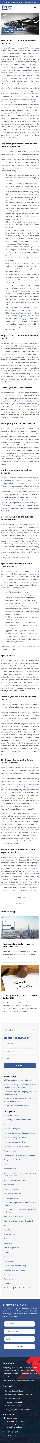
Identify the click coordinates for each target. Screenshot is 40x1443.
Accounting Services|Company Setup (18, 1120)
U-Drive (10, 211)
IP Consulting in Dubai (13, 1402)
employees (20, 647)
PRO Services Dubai (12, 1398)
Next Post (20, 903)
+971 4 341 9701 (7, 2)
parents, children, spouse (27, 682)
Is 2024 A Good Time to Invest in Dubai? (18, 1080)
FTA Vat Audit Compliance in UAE (16, 1106)
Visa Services (8, 1283)
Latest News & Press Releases (14, 1217)
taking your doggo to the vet (17, 94)
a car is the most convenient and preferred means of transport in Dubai (20, 99)
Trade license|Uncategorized (14, 1270)
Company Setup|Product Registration (17, 1160)
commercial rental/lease (11, 787)
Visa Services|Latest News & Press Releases (19, 1288)
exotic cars (20, 64)
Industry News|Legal (11, 1189)
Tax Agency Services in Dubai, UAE (18, 1409)
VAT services (8, 1279)
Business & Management (13, 1129)
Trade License (9, 1261)
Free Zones (32, 603)
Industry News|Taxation (12, 1194)
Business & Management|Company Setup (19, 1133)
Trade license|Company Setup (15, 1266)
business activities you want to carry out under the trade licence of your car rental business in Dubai (20, 480)
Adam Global (8, 857)
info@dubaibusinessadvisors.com (24, 2)
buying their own (13, 294)
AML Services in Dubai (13, 1406)
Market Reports (9, 1234)
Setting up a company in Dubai (12, 343)
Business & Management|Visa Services (18, 1146)
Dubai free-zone (12, 412)
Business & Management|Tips (15, 1142)
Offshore (7, 1239)
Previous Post (20, 898)
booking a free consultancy (11, 841)
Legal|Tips (7, 1230)
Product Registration (11, 1248)
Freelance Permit (10, 1169)
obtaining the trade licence (27, 784)
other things (10, 795)
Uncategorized (9, 1274)
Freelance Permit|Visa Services (15, 1180)
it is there (18, 81)
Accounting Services (11, 1115)
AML (5, 1124)
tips (5, 1257)
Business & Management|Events (16, 1138)
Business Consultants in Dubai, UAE (18, 1395)
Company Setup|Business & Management (19, 1155)
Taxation (7, 1252)
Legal (5, 1225)
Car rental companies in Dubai (17, 183)
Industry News (9, 1185)
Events (6, 1164)
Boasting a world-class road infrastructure (22, 263)
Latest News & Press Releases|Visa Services (19, 1221)
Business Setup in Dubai (14, 1391)
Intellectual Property (11, 1198)
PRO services (8, 1243)
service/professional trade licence (26, 327)
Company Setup (10, 1151)
